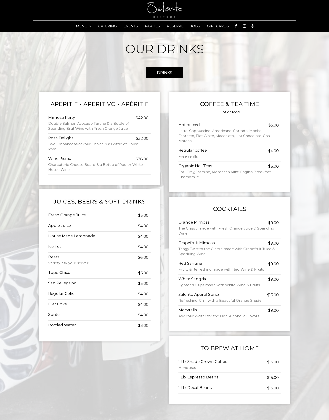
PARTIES (152, 26)
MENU (83, 26)
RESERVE (175, 26)
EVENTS (131, 26)
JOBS (195, 26)
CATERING (107, 26)
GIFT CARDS (218, 26)
